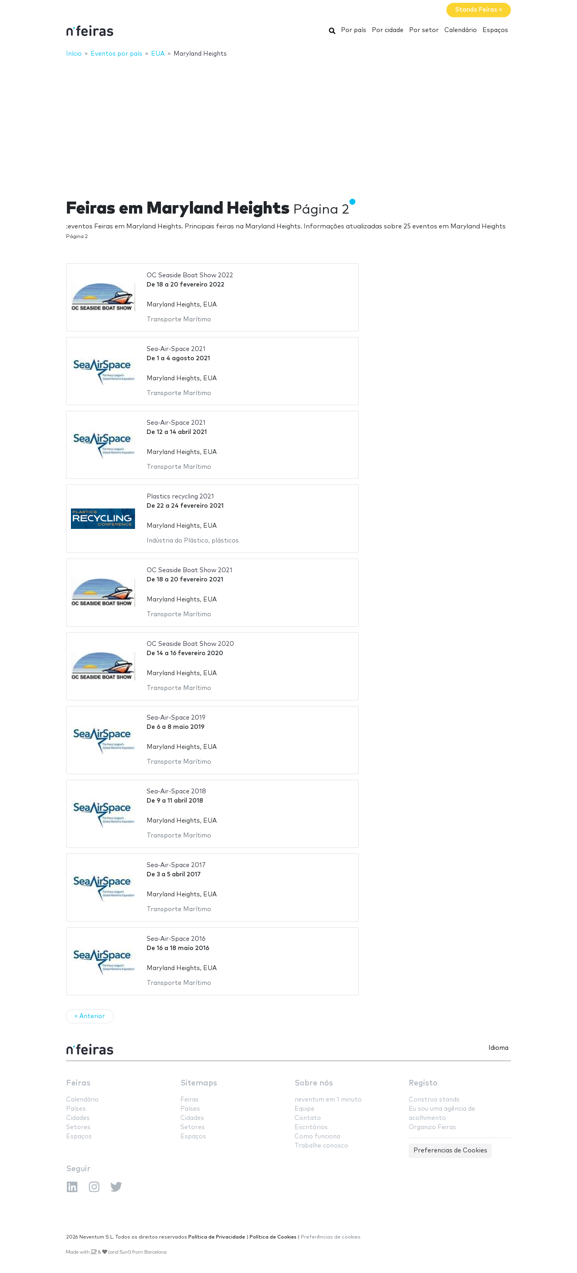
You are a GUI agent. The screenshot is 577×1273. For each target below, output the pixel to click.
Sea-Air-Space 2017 (176, 865)
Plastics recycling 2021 (180, 497)
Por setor (424, 30)
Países (76, 1109)
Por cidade (387, 30)
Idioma (498, 1048)
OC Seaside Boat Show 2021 (189, 570)
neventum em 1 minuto (328, 1100)
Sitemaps (198, 1083)
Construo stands (434, 1100)
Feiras (78, 1083)
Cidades (78, 1118)
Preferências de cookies (331, 1237)
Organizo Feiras (432, 1127)
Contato (308, 1118)
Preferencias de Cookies (450, 1151)
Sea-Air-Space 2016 (176, 939)
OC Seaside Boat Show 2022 (190, 275)
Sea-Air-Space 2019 (176, 718)
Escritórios (311, 1127)
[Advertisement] (288, 123)
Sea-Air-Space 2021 (176, 349)
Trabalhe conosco (321, 1146)
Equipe (305, 1109)
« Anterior (90, 1016)
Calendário (460, 30)
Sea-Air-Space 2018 (176, 792)
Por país (353, 30)
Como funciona (317, 1137)
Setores (78, 1127)
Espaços (495, 30)
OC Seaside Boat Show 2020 (190, 644)
